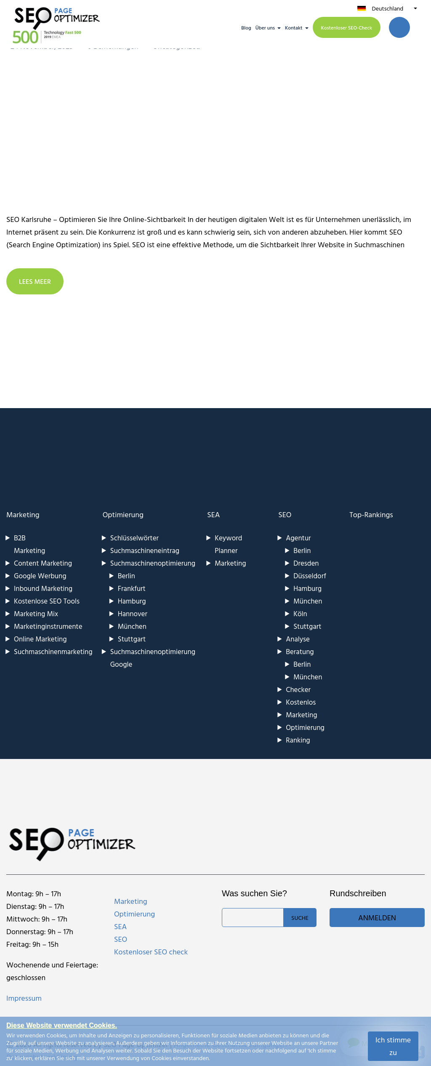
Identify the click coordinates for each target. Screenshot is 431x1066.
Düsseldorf (309, 575)
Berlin (126, 575)
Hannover (132, 613)
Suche (300, 917)
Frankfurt (132, 588)
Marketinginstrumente (48, 626)
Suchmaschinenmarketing (53, 651)
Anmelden (377, 917)
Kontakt (294, 27)
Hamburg (132, 601)
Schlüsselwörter (134, 537)
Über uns (265, 27)
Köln (300, 613)
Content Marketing (43, 563)
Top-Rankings (371, 514)
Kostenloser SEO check (151, 951)
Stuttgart (132, 638)
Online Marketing (40, 638)
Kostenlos (301, 702)
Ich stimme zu (393, 1046)
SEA (213, 514)
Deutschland (387, 8)
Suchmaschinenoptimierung (152, 563)
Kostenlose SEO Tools (47, 601)
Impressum (24, 998)
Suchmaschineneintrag (144, 550)
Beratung (300, 651)
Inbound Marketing (43, 588)
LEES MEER (35, 281)
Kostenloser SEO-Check (346, 27)
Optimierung (123, 514)
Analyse (298, 638)
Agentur (298, 537)
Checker (298, 689)
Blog (246, 27)
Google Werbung (40, 575)
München (132, 626)
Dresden (306, 563)
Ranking (298, 740)
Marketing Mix (36, 613)
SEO (284, 514)
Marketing (23, 514)
